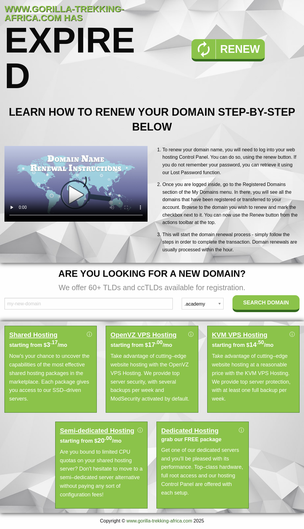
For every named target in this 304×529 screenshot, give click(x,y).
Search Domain (266, 303)
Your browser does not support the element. (76, 184)
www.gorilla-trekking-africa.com (159, 520)
